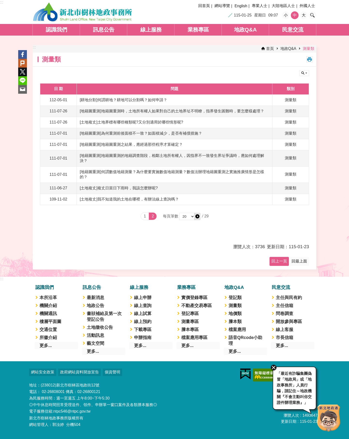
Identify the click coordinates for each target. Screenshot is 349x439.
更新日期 (288, 421)
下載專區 (142, 329)
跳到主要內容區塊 (2, 2)
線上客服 (284, 329)
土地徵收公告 (100, 327)
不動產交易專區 (196, 305)
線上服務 (151, 30)
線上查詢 (142, 305)
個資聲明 (112, 372)
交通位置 (48, 329)
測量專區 (190, 321)
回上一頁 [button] (279, 261)
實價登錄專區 (194, 297)
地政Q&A (245, 30)
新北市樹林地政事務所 (83, 12)
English (241, 6)
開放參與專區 (289, 321)
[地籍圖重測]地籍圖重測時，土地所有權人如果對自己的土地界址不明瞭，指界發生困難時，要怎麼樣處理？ (172, 111)
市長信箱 (284, 337)
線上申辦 (142, 297)
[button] (197, 216)
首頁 (270, 48)
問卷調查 (284, 313)
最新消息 (95, 297)
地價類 (235, 313)
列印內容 (309, 59)
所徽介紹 (48, 337)
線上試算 (142, 313)
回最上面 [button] (299, 261)
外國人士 (307, 6)
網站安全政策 (42, 372)
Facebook (22, 54)
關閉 (273, 367)
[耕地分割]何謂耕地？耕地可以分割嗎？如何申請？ (123, 100)
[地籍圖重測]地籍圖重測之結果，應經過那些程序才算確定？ (131, 144)
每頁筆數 (170, 216)
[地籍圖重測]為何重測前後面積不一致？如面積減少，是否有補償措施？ (141, 133)
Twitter (22, 72)
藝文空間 (95, 343)
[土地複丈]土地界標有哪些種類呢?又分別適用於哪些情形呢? (131, 122)
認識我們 (56, 30)
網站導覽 (222, 6)
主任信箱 (284, 305)
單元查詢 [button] (304, 73)
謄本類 (235, 321)
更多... (46, 345)
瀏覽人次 (291, 415)
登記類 (235, 297)
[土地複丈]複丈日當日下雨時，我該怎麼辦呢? (119, 188)
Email (22, 89)
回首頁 (204, 6)
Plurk (22, 63)
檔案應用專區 (194, 337)
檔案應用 (237, 329)
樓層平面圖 (50, 321)
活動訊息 (95, 335)
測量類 (308, 48)
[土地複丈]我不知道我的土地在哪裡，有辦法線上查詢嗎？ (129, 199)
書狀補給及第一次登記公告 (104, 316)
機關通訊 (48, 313)
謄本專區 (190, 329)
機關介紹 (48, 305)
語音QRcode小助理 (245, 340)
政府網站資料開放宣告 (79, 372)
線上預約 (142, 321)
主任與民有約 (289, 297)
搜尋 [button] (312, 15)
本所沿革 (48, 297)
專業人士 (259, 6)
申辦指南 (142, 337)
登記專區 (190, 313)
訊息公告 (103, 30)
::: (1, 2)
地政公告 (95, 305)
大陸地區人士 (283, 6)
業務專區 (198, 30)
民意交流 (292, 30)
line (22, 80)
